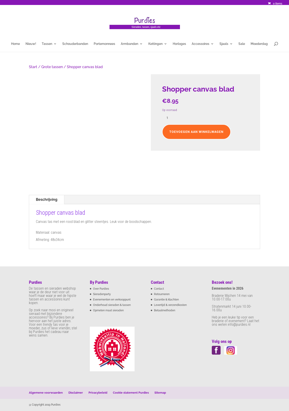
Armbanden (129, 44)
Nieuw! (31, 44)
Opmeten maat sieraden (108, 310)
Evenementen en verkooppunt (112, 299)
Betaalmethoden (164, 310)
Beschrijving (46, 199)
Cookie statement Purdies (131, 392)
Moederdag (259, 44)
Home (15, 44)
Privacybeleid (98, 392)
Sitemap (160, 392)
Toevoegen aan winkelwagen (196, 132)
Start (33, 67)
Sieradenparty (102, 294)
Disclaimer (75, 392)
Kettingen (155, 44)
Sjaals (223, 44)
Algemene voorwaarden (46, 392)
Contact (159, 288)
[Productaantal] (169, 118)
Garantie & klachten (166, 299)
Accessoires (200, 44)
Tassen (47, 44)
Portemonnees (104, 44)
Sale (241, 44)
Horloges (179, 44)
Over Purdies (101, 288)
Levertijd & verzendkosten (170, 305)
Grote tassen (52, 67)
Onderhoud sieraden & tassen (112, 305)
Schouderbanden (75, 44)
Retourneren (162, 294)
